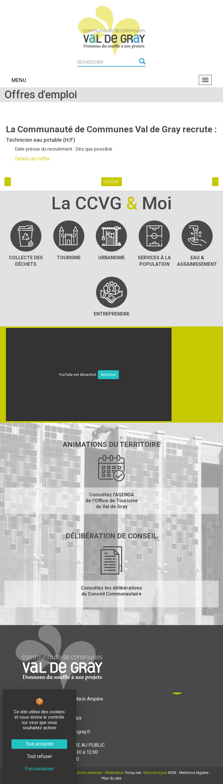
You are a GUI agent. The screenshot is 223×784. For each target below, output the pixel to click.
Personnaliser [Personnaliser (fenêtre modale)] (39, 769)
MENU (19, 80)
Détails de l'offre (32, 159)
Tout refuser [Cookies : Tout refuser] (39, 756)
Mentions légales (194, 772)
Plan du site (111, 778)
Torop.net (133, 772)
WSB (172, 772)
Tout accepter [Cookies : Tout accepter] (39, 744)
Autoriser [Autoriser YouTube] (108, 375)
